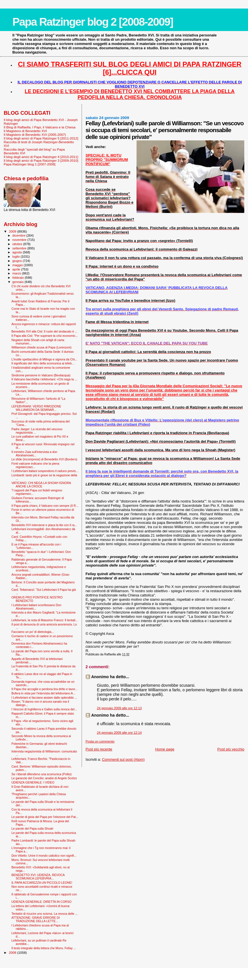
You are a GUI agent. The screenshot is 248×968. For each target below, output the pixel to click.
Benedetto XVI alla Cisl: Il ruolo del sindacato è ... (44, 331)
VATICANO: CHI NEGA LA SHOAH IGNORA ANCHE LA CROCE (41, 484)
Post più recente (99, 749)
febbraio (19, 277)
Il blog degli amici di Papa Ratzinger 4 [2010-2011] (41, 157)
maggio (18, 265)
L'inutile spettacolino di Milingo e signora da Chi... (44, 359)
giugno (18, 260)
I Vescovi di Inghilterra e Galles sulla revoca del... (44, 709)
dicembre (19, 235)
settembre (20, 248)
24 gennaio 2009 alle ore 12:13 (119, 708)
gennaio (19, 282)
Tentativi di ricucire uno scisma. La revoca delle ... (44, 913)
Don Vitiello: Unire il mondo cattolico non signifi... (44, 855)
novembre (20, 239)
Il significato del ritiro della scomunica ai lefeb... (42, 363)
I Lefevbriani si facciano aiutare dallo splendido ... (44, 697)
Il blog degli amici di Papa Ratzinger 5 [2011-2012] (41, 138)
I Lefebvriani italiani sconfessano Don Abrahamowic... (36, 606)
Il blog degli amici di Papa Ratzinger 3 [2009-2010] (41, 160)
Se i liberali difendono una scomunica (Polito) (41, 774)
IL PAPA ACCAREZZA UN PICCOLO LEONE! (41, 882)
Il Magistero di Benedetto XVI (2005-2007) (35, 134)
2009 (13, 231)
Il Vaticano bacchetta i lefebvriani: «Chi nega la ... (44, 379)
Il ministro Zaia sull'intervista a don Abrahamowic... (34, 453)
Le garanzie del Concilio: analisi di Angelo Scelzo (44, 778)
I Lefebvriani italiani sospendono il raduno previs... (44, 471)
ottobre (18, 244)
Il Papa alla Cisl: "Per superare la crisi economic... (44, 335)
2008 (13, 952)
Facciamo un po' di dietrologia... (32, 631)
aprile (17, 269)
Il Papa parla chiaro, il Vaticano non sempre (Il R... (44, 505)
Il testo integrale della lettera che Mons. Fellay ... (43, 948)
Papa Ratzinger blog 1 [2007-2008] (29, 164)
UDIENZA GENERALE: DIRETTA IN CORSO (41, 901)
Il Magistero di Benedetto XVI (25, 131)
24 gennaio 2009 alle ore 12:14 (119, 732)
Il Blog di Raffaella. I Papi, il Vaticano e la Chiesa (39, 127)
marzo (17, 273)
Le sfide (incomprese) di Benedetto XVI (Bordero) (44, 459)
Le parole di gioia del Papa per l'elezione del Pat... (44, 817)
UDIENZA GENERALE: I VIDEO (32, 782)
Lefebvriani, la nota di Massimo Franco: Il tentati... (44, 620)
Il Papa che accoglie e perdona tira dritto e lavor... (44, 689)
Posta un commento (100, 741)
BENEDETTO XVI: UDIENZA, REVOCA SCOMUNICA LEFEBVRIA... (38, 876)
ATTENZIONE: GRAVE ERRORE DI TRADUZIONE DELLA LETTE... (35, 919)
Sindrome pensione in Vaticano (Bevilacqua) (40, 375)
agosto (18, 252)
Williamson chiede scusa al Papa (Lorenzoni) (41, 347)
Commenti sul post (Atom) (123, 759)
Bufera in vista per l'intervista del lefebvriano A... (43, 693)
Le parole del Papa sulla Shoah (32, 828)
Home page (164, 749)
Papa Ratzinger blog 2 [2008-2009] (93, 22)
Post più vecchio (230, 749)
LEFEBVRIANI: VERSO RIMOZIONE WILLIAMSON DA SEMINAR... (36, 408)
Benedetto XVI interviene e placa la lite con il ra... (44, 525)
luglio (17, 256)
